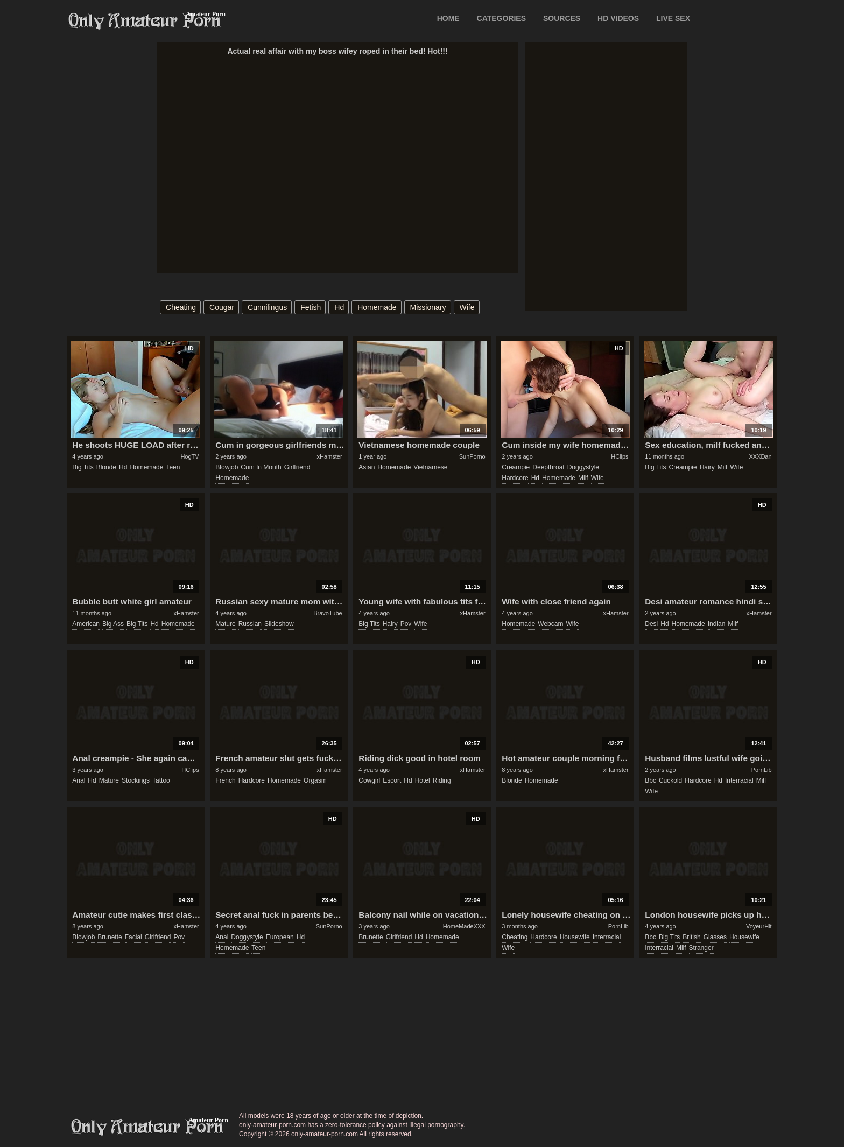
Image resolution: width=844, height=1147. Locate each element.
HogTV (189, 456)
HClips (619, 456)
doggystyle (583, 467)
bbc (650, 780)
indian (717, 624)
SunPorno (472, 456)
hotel (422, 780)
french (225, 780)
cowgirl (369, 780)
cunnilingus (267, 307)
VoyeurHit (759, 926)
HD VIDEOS (618, 18)
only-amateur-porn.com (147, 1127)
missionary (428, 307)
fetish (310, 307)
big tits (82, 467)
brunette (109, 937)
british (691, 937)
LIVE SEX (673, 18)
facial (133, 937)
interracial (739, 780)
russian (250, 624)
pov (406, 624)
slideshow (279, 624)
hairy (707, 467)
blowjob (226, 467)
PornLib (761, 769)
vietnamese (430, 467)
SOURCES (561, 18)
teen (173, 467)
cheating (181, 307)
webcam (550, 624)
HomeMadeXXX (464, 926)
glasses (715, 937)
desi (651, 624)
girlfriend (297, 467)
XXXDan (760, 456)
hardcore (515, 478)
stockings (136, 780)
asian (366, 467)
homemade (376, 307)
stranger (701, 948)
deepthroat (548, 467)
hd (339, 307)
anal (78, 780)
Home (448, 18)
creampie (516, 467)
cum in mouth (261, 467)
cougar (221, 307)
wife (467, 307)
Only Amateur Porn (145, 21)
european (280, 937)
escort (392, 780)
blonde (106, 467)
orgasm (315, 780)
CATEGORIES (501, 18)
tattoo (161, 780)
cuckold (670, 780)
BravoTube (327, 613)
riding (442, 780)
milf (583, 478)
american (86, 624)
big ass (113, 624)
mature (225, 624)
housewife (575, 937)
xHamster (329, 456)
